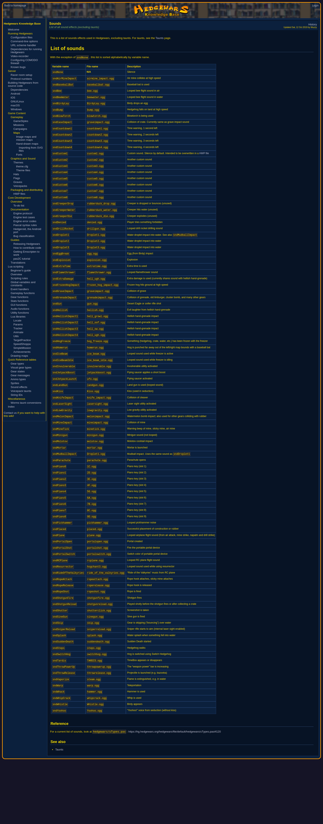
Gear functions (19, 297)
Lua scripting (15, 266)
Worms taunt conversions (26, 402)
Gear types (17, 363)
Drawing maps (19, 355)
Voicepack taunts (21, 391)
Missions (18, 125)
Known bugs (18, 67)
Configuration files (22, 37)
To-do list (18, 205)
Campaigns (20, 128)
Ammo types (18, 379)
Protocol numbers (21, 78)
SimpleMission (22, 347)
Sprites (15, 383)
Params (18, 324)
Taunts (160, 38)
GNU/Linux (17, 101)
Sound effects (19, 387)
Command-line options (24, 41)
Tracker (17, 328)
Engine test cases (24, 217)
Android (15, 93)
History (312, 24)
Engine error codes (24, 221)
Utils (16, 336)
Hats (16, 174)
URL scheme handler (23, 45)
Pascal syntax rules (25, 225)
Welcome (13, 29)
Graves (17, 182)
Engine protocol (22, 213)
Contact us (10, 412)
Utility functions (20, 312)
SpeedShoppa (22, 344)
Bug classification (23, 236)
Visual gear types (21, 367)
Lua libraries (18, 316)
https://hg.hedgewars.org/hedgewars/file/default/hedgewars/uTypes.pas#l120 (174, 796)
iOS (13, 97)
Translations (18, 262)
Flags (16, 178)
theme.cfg (22, 166)
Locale (17, 320)
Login (315, 5)
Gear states (18, 371)
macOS (15, 105)
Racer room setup (21, 74)
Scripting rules (19, 278)
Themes (18, 162)
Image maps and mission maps (26, 138)
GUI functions (19, 304)
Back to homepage (15, 5)
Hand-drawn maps (27, 143)
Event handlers (20, 289)
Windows (16, 109)
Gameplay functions (23, 293)
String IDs (17, 394)
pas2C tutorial (21, 258)
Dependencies (19, 89)
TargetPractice (22, 340)
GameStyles (20, 121)
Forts (19, 154)
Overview (16, 274)
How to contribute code (27, 247)
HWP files (19, 193)
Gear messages (20, 375)
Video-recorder (20, 56)
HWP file (204, 162)
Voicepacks (20, 186)
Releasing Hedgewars (26, 243)
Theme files (23, 170)
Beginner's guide (21, 270)
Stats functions (20, 300)
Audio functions (20, 308)
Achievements (21, 351)
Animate (18, 332)
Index (11, 406)
